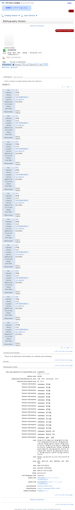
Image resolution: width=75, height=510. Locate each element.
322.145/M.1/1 (19, 99)
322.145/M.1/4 (19, 177)
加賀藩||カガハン (43, 491)
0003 (16, 142)
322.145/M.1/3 (19, 151)
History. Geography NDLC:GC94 (48, 488)
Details (15, 67)
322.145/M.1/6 (19, 228)
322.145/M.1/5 (19, 203)
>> (72, 87)
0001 (16, 90)
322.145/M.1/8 (19, 280)
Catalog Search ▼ (10, 15)
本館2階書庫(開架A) (22, 97)
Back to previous (37, 26)
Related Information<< (65, 30)
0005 (16, 193)
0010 (16, 322)
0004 (16, 167)
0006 (16, 219)
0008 (16, 271)
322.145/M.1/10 (20, 332)
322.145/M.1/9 (19, 306)
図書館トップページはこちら (16, 8)
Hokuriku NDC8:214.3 (45, 486)
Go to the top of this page (64, 351)
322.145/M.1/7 (19, 254)
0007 (16, 245)
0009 (16, 297)
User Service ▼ (29, 15)
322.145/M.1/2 (19, 125)
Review (6, 67)
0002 (16, 116)
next (68, 87)
